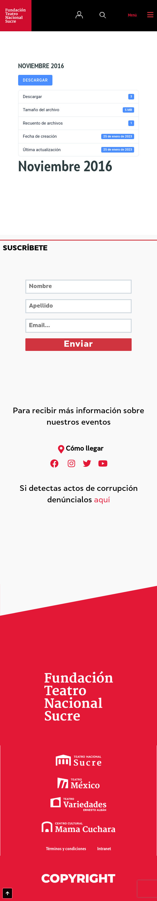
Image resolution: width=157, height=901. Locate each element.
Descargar (35, 80)
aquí (102, 500)
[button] (102, 15)
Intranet (104, 849)
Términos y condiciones (66, 849)
